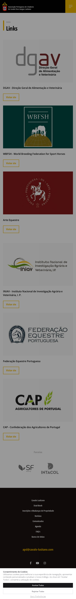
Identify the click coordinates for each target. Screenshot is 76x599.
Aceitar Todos (38, 585)
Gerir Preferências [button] (38, 596)
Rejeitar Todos (38, 591)
